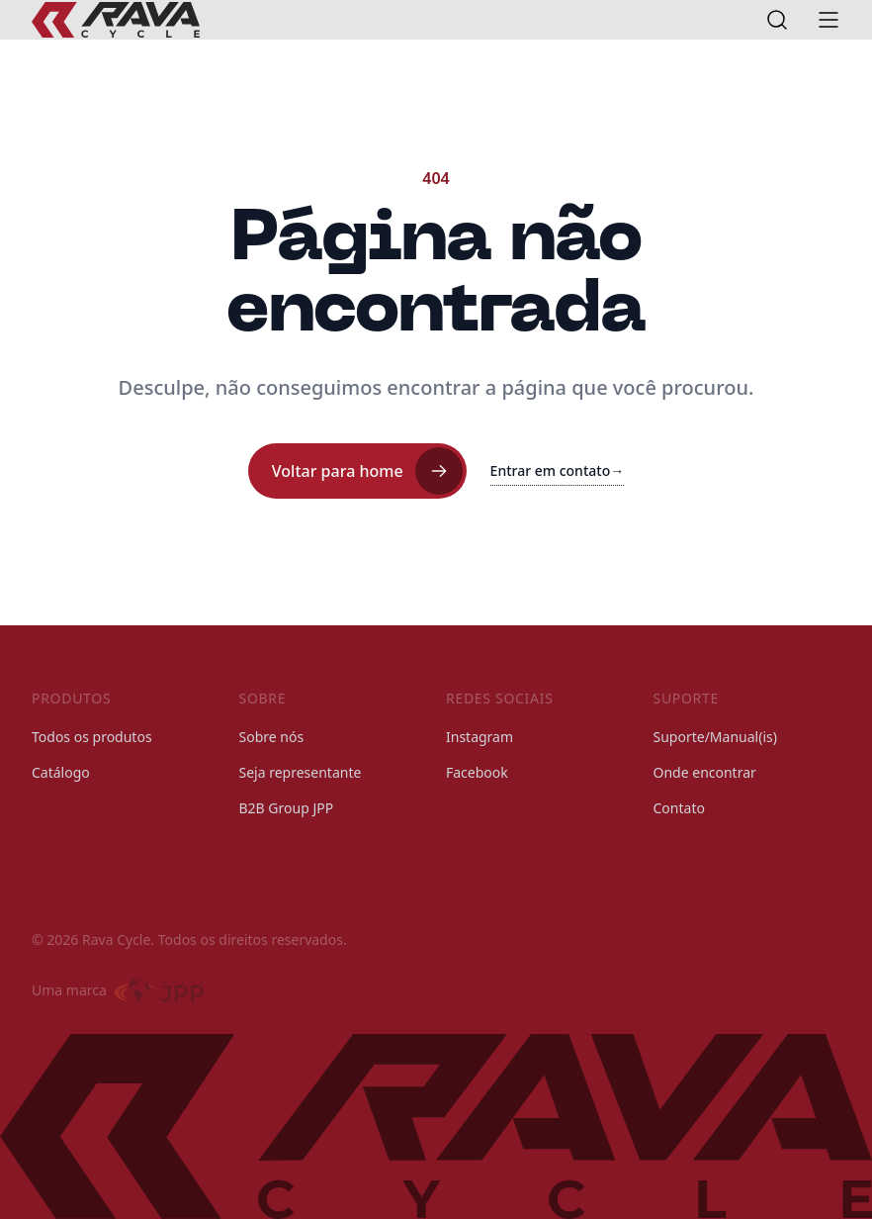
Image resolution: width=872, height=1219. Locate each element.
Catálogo (61, 772)
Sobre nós (272, 736)
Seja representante (300, 772)
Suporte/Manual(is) (715, 736)
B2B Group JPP (286, 807)
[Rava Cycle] (116, 20)
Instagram (479, 736)
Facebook (477, 772)
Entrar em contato (557, 471)
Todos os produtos (92, 736)
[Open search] (777, 20)
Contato (679, 807)
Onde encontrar (705, 772)
